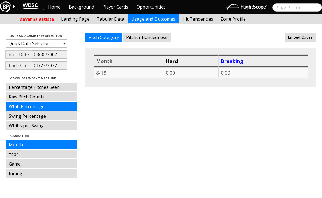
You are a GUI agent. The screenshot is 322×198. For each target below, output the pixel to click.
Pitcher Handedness (146, 37)
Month (16, 145)
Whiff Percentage (27, 106)
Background (81, 7)
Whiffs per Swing (26, 126)
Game (15, 164)
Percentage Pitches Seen (34, 87)
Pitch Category (104, 37)
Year (13, 154)
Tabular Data (110, 19)
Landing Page (75, 19)
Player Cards (115, 7)
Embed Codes (300, 37)
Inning (15, 173)
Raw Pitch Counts (27, 97)
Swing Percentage (27, 116)
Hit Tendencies (197, 19)
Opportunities (151, 7)
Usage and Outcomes (153, 19)
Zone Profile (233, 19)
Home (54, 7)
